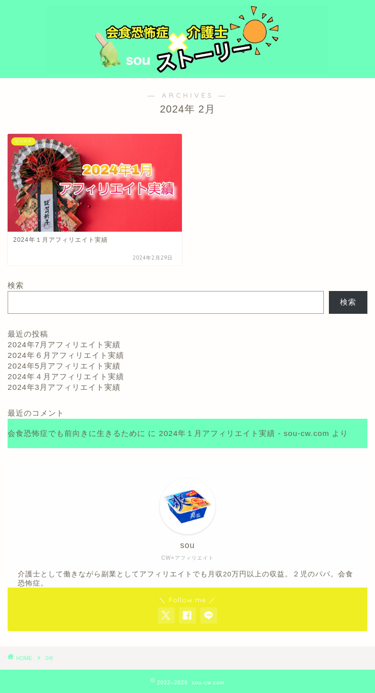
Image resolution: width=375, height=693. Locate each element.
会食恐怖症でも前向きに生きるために (76, 433)
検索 (16, 285)
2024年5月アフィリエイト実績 (64, 365)
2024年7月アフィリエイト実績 (64, 344)
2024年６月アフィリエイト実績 (66, 355)
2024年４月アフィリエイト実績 (66, 376)
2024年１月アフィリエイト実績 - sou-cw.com (244, 433)
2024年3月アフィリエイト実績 (64, 387)
